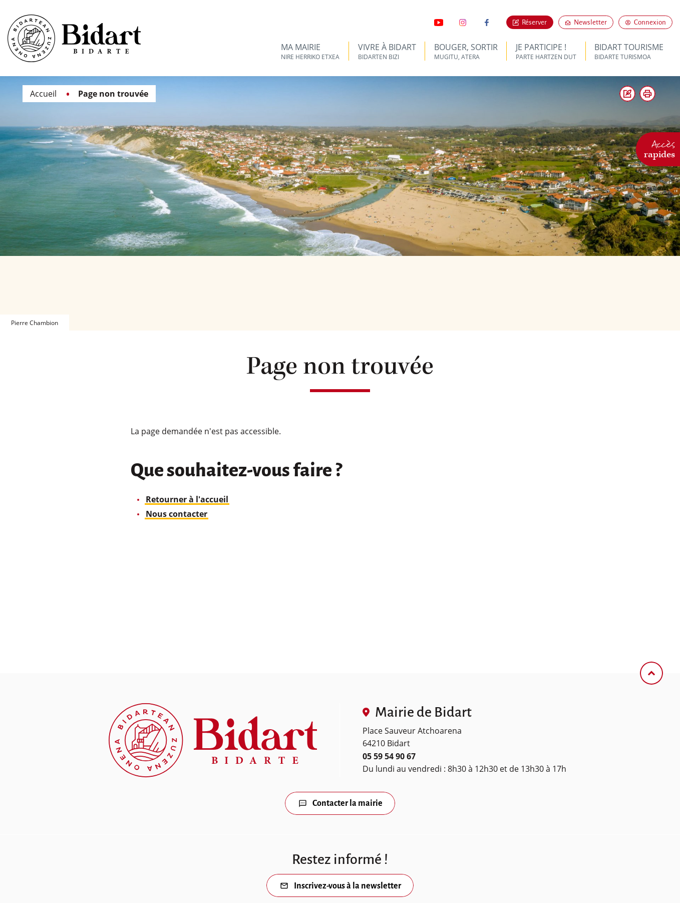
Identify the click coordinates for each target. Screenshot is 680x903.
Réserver (534, 22)
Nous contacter (176, 513)
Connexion (650, 22)
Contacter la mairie (347, 803)
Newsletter (593, 22)
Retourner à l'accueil (187, 499)
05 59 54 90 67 (389, 756)
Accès (659, 148)
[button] (647, 94)
